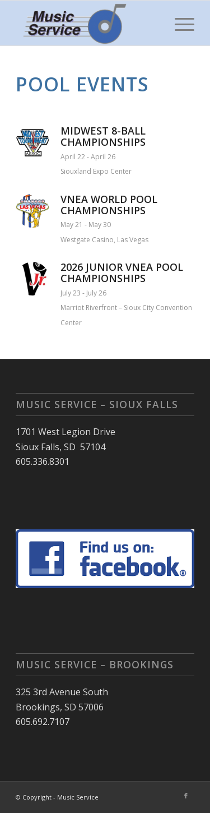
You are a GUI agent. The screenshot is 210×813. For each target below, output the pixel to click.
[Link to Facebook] (186, 795)
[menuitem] (179, 23)
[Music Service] (87, 23)
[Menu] (179, 23)
